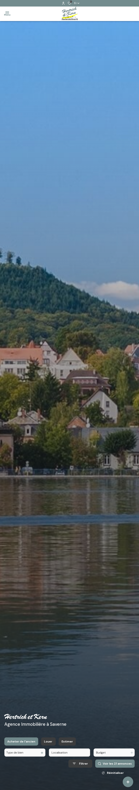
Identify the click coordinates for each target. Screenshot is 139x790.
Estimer (67, 745)
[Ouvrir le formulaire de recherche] (80, 768)
